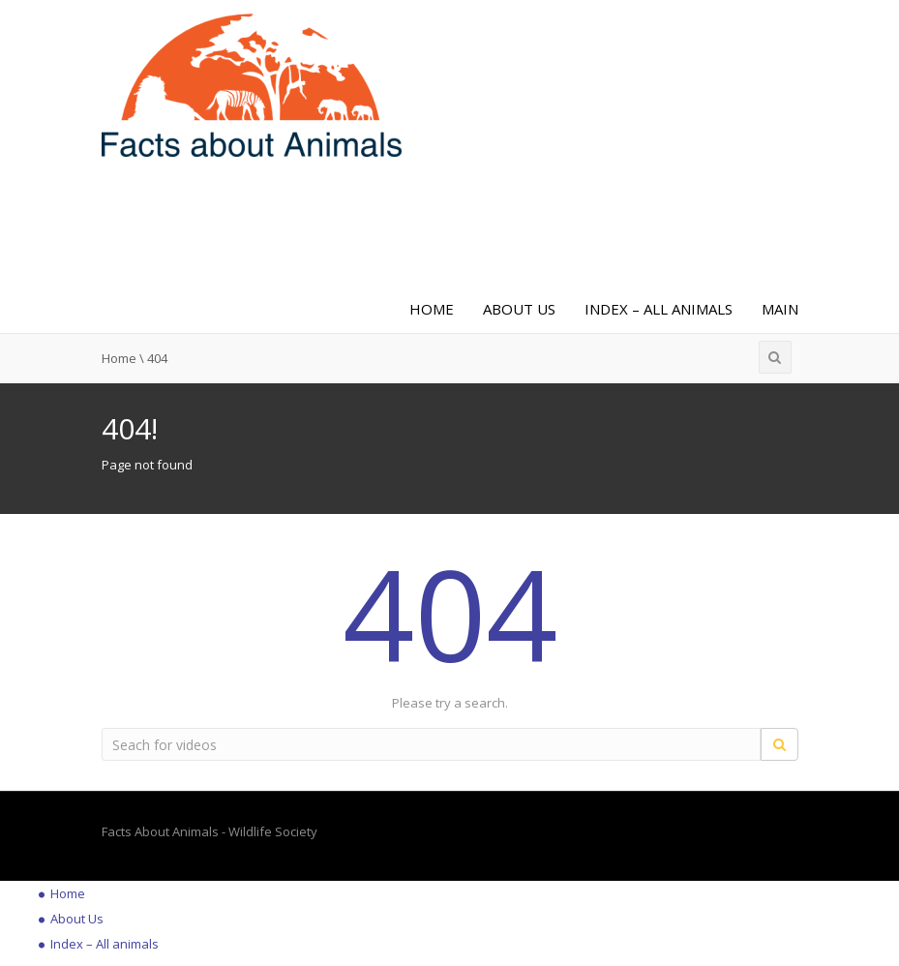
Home (431, 308)
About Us (519, 308)
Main (780, 308)
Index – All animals (658, 308)
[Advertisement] (436, 225)
